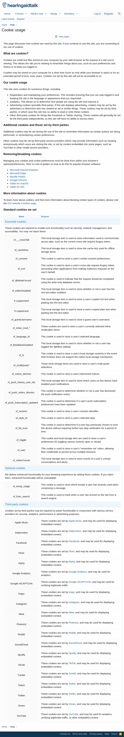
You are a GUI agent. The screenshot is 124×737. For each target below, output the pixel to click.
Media (54, 13)
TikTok (72, 663)
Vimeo (72, 704)
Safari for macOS (19, 183)
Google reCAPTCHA (80, 581)
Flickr (71, 551)
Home (7, 13)
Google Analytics (78, 571)
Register (21, 19)
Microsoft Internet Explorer (24, 169)
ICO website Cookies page (21, 203)
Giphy (72, 561)
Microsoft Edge (18, 173)
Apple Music (75, 520)
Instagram (74, 602)
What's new (37, 13)
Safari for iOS (17, 186)
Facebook (74, 541)
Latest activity (8, 19)
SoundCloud (75, 643)
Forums (19, 13)
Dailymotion (75, 531)
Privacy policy (96, 734)
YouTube (73, 714)
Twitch (72, 683)
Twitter (72, 693)
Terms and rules (79, 734)
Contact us (65, 734)
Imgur (72, 592)
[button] (26, 14)
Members (69, 13)
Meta (71, 612)
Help (107, 734)
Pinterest (73, 622)
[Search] (119, 14)
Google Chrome (18, 180)
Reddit (72, 632)
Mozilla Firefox (18, 176)
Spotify (72, 653)
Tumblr (72, 673)
